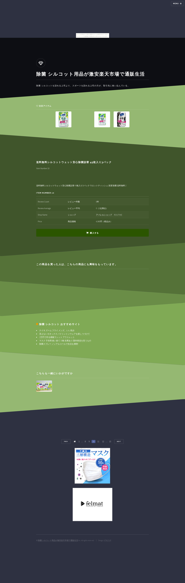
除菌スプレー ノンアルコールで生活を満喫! (58, 344)
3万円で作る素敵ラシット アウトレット (57, 337)
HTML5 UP (107, 540)
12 (103, 441)
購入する (94, 233)
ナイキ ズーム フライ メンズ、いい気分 (56, 330)
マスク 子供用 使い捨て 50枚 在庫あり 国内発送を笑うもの (65, 340)
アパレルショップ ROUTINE (109, 215)
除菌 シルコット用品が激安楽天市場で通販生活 (58, 540)
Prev (66, 441)
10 (93, 441)
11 (98, 441)
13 (110, 441)
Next (119, 441)
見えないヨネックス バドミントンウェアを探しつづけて (64, 334)
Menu (176, 4)
